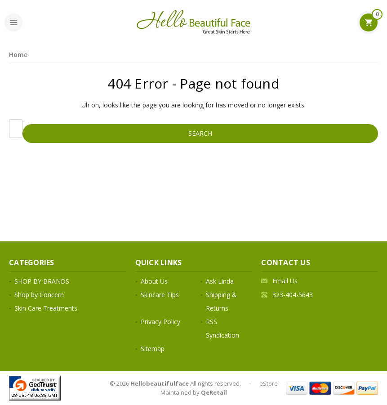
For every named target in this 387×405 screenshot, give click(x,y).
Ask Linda (220, 281)
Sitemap (153, 348)
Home (18, 54)
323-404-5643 (292, 294)
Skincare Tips (160, 294)
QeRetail (214, 392)
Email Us (285, 280)
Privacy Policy (160, 321)
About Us (154, 281)
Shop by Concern (39, 294)
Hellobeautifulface (159, 383)
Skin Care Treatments (45, 308)
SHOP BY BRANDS (41, 281)
